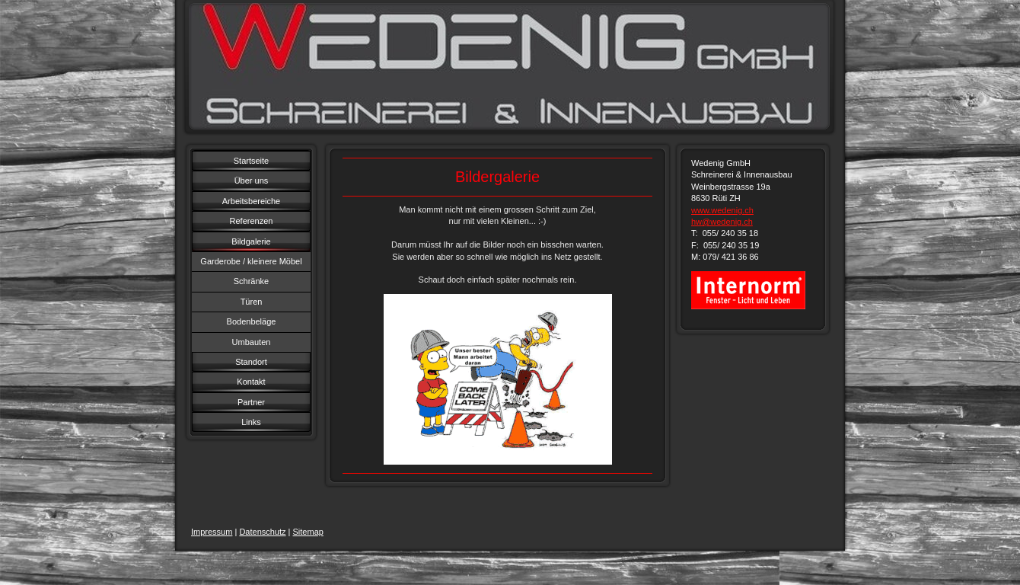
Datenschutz (262, 531)
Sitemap (308, 531)
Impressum (211, 531)
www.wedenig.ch (722, 210)
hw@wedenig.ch (722, 221)
